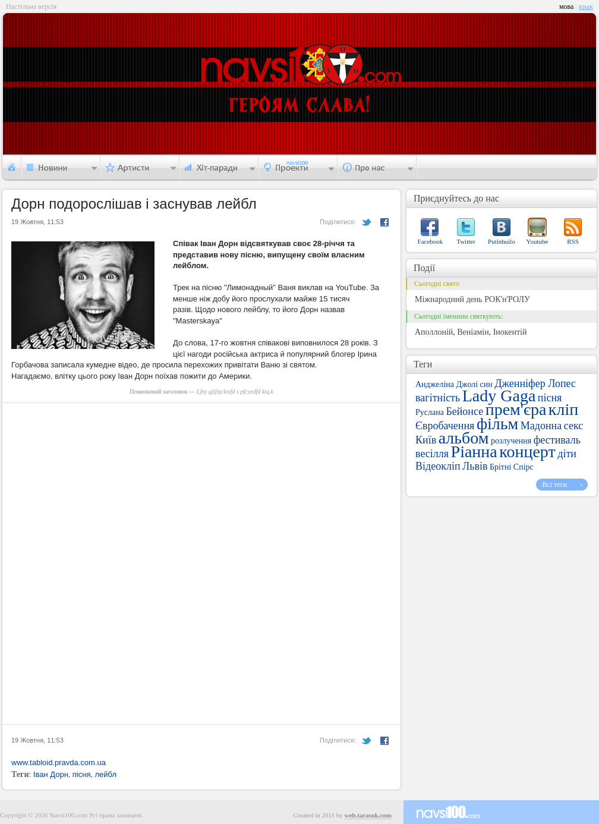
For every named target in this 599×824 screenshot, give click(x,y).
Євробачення (444, 426)
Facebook (430, 241)
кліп (563, 409)
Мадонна (541, 426)
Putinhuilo (501, 241)
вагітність (437, 398)
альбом (464, 438)
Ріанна (474, 451)
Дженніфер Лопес (535, 383)
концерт (527, 451)
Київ (425, 440)
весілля (432, 454)
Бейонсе (464, 411)
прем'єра (516, 409)
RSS (573, 241)
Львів (474, 466)
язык (586, 6)
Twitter (465, 241)
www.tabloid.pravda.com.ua (58, 762)
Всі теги (554, 484)
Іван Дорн (50, 774)
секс (573, 426)
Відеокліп (438, 466)
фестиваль (557, 440)
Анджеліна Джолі (446, 384)
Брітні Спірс (512, 467)
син (486, 384)
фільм (497, 423)
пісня (81, 774)
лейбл (105, 774)
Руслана (429, 412)
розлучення (511, 440)
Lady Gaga (499, 395)
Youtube (537, 241)
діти (566, 454)
